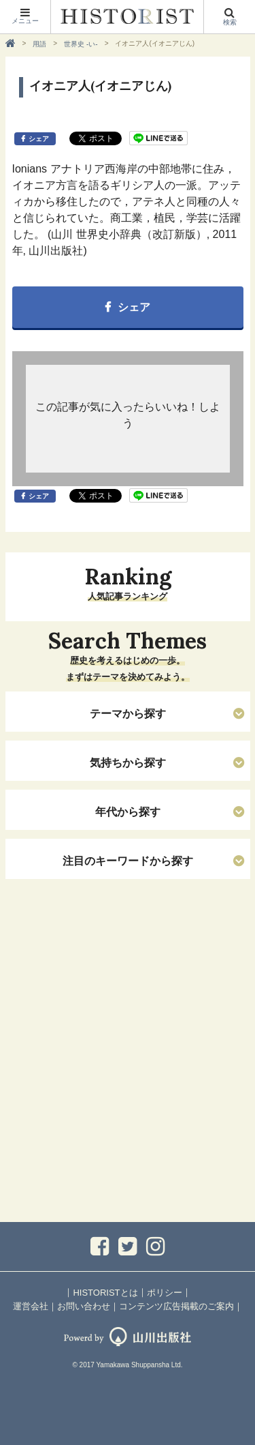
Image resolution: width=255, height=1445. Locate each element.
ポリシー (164, 1292)
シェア (39, 139)
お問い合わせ (83, 1306)
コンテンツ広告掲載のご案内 (176, 1306)
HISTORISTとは (105, 1292)
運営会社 (30, 1306)
